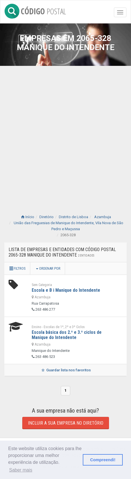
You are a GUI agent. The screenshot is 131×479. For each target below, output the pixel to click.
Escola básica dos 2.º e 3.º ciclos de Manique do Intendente (67, 335)
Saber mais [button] (20, 470)
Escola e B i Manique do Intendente (66, 290)
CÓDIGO (35, 10)
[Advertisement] (65, 134)
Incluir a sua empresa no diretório (65, 423)
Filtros (17, 268)
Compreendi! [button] (103, 460)
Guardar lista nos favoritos (65, 370)
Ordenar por (48, 268)
